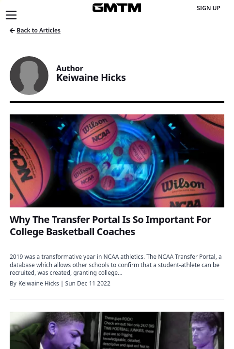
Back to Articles (35, 30)
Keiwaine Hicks (38, 283)
